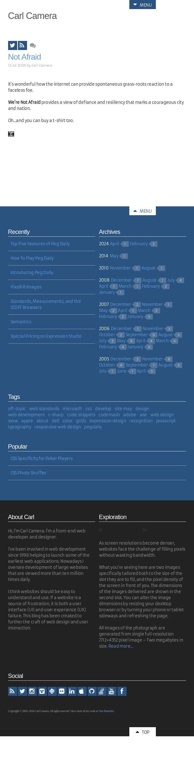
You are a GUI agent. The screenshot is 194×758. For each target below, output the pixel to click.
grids (81, 420)
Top (142, 731)
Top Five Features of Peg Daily (40, 243)
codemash (109, 414)
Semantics (21, 321)
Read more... (120, 646)
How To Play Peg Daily (32, 258)
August (148, 268)
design (142, 408)
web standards (44, 408)
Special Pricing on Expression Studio (46, 336)
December (121, 280)
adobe (129, 414)
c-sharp (56, 414)
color (68, 420)
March (124, 286)
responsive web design (57, 426)
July (171, 280)
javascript (166, 420)
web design (162, 414)
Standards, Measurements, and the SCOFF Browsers (46, 304)
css (88, 408)
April (114, 243)
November (120, 268)
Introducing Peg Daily (32, 272)
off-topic (17, 408)
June (121, 371)
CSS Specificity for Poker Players (42, 458)
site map (123, 408)
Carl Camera (32, 16)
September (137, 334)
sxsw (13, 420)
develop (103, 408)
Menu (142, 4)
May (114, 255)
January (107, 292)
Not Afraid (24, 56)
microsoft (72, 408)
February (139, 243)
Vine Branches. (106, 711)
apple (27, 420)
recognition (141, 420)
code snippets (81, 414)
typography (19, 426)
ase (143, 414)
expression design (107, 420)
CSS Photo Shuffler (28, 472)
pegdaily (93, 426)
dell (55, 420)
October (107, 334)
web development (26, 414)
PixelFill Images (26, 286)
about (42, 420)
